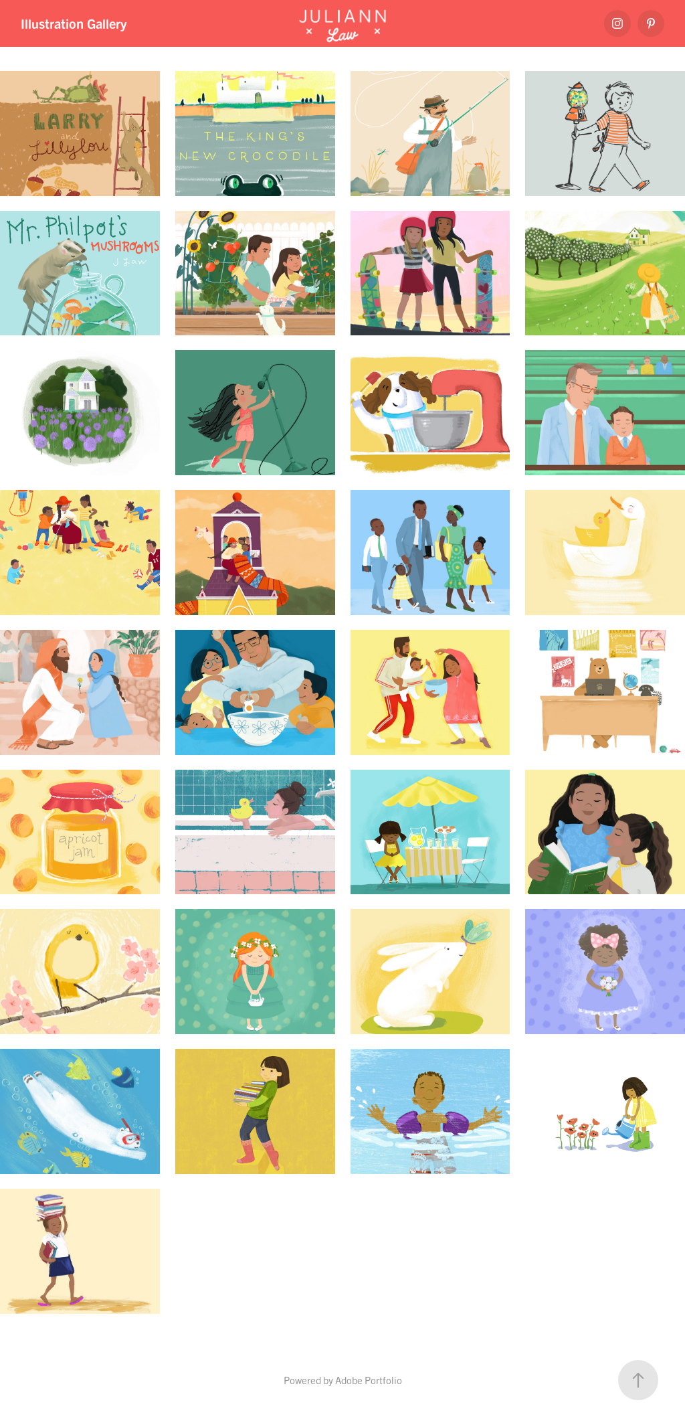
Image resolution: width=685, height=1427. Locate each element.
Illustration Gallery (74, 23)
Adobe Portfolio (368, 1379)
